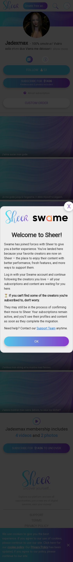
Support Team (46, 328)
